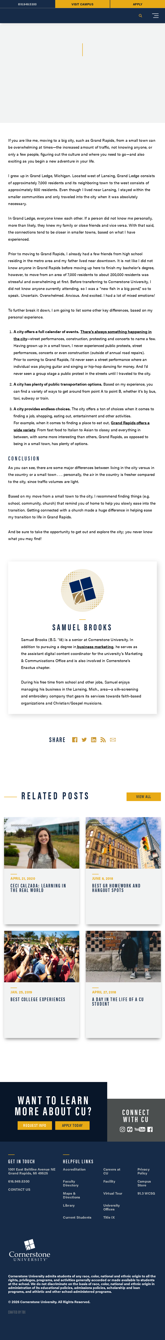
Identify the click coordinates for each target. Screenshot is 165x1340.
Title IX (109, 1217)
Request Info (34, 1125)
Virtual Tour (112, 1193)
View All (143, 796)
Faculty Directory (70, 1183)
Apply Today (72, 1125)
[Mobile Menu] (155, 15)
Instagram (122, 1129)
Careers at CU (112, 1171)
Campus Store (144, 1183)
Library (69, 1205)
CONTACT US (19, 1189)
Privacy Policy (144, 1171)
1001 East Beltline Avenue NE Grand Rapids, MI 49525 (31, 1171)
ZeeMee (129, 1129)
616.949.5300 (18, 1181)
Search (140, 15)
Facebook (150, 1129)
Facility (109, 1181)
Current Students (77, 1217)
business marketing (94, 646)
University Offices (111, 1207)
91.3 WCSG (146, 1193)
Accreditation (74, 1169)
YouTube (139, 1129)
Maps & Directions (71, 1195)
